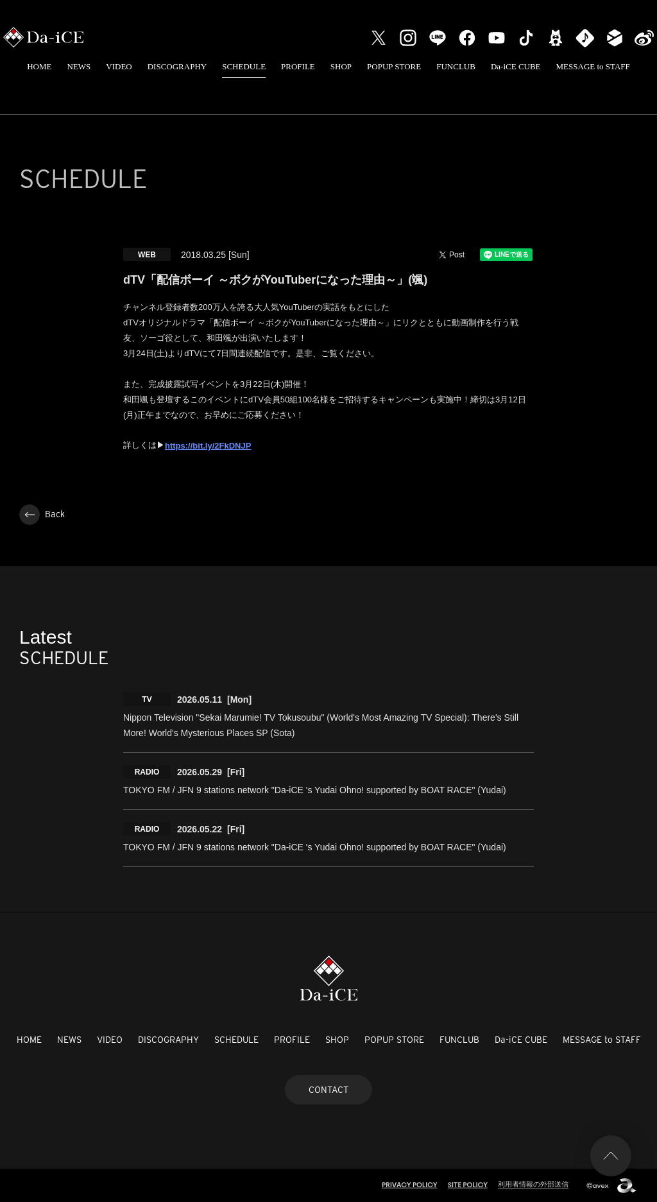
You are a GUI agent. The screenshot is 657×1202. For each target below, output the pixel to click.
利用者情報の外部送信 (533, 1184)
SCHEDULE (244, 66)
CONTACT (328, 1090)
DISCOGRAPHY (177, 66)
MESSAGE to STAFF (593, 66)
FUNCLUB (455, 66)
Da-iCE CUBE (516, 66)
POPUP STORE (394, 66)
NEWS (78, 66)
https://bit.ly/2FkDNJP (208, 446)
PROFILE (298, 66)
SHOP (341, 66)
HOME (39, 66)
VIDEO (119, 66)
